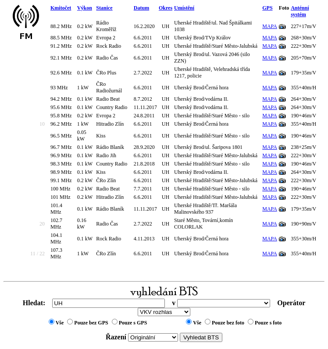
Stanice (104, 8)
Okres (165, 8)
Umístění (184, 8)
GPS (267, 8)
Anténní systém (300, 11)
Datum (141, 8)
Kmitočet (60, 8)
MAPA (269, 26)
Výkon (84, 8)
